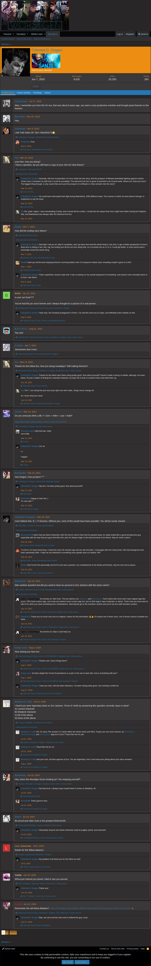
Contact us (104, 949)
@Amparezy (46, 734)
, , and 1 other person (51, 337)
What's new (36, 34)
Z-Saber (20, 345)
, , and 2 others (36, 722)
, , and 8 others (39, 573)
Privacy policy (132, 949)
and (29, 192)
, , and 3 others (41, 825)
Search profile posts (42, 39)
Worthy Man (22, 101)
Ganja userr (22, 647)
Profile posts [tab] (9, 92)
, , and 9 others (41, 561)
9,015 (77, 79)
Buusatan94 (27, 535)
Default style (8, 949)
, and (39, 137)
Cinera (19, 411)
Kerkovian (26, 142)
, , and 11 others (40, 545)
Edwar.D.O (21, 581)
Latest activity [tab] (25, 92)
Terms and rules (118, 949)
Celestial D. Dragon (31, 178)
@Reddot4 (130, 732)
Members (53, 34)
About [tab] (49, 92)
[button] (13, 34)
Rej (17, 157)
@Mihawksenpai (29, 734)
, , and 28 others (37, 525)
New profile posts (24, 39)
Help (143, 949)
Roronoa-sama (28, 431)
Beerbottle (21, 473)
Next (13, 932)
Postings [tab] (39, 92)
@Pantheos (98, 599)
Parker (25, 565)
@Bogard (84, 599)
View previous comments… (28, 174)
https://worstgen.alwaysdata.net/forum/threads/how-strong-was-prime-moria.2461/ (92, 908)
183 (145, 79)
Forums (7, 34)
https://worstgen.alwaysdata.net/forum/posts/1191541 (42, 422)
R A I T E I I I (22, 328)
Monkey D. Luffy (24, 701)
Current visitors (7, 39)
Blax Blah (21, 116)
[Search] (143, 34)
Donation (21, 34)
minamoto (21, 128)
